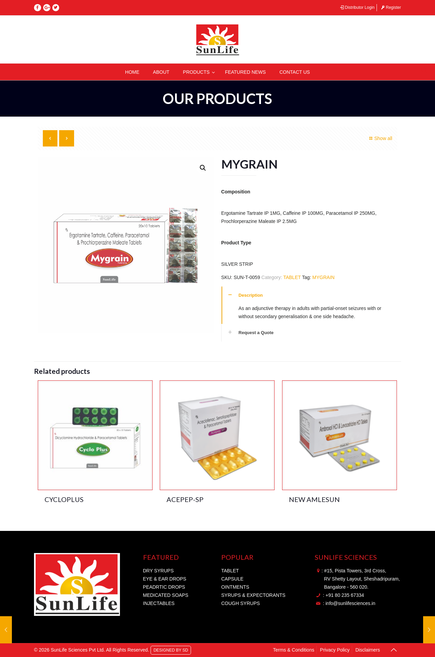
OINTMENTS (235, 587)
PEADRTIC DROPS (164, 587)
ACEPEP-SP (185, 499)
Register (390, 7)
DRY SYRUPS (158, 570)
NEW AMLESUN (314, 499)
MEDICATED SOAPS (166, 595)
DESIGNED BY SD (171, 650)
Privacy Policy (335, 650)
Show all (380, 138)
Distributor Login (357, 7)
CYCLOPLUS (64, 499)
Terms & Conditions (293, 650)
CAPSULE (232, 579)
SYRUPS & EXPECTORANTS (253, 595)
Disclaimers (367, 650)
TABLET (292, 277)
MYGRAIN (323, 277)
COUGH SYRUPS (240, 603)
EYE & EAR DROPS (165, 579)
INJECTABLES (159, 603)
